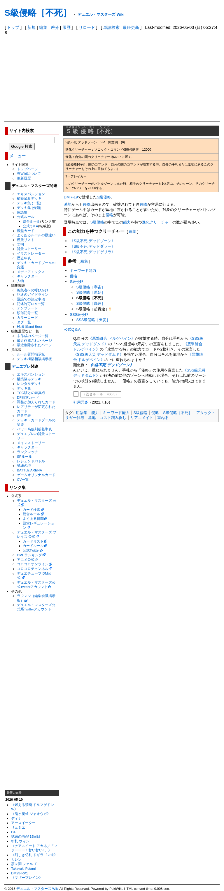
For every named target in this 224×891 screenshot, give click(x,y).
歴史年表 (24, 258)
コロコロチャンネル (32, 568)
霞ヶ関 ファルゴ (23, 864)
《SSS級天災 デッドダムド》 (98, 354)
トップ (13, 27)
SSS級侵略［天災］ (93, 320)
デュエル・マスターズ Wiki (101, 14)
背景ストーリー (29, 249)
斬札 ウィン (20, 841)
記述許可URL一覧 (31, 304)
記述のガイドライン (32, 294)
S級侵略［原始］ (90, 292)
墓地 (67, 204)
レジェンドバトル (31, 461)
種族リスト (25, 240)
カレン (16, 859)
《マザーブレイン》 (27, 877)
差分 (55, 27)
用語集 (22, 212)
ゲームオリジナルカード (36, 475)
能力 (127, 222)
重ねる (163, 417)
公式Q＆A (30, 226)
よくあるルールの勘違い (36, 235)
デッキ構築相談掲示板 (34, 359)
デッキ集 (24, 388)
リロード (87, 27)
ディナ (16, 818)
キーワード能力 (83, 270)
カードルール (33, 545)
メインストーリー (31, 443)
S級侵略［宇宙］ (90, 287)
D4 (13, 832)
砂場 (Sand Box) (29, 326)
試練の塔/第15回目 (25, 836)
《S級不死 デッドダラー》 (92, 246)
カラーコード (27, 317)
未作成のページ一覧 (32, 336)
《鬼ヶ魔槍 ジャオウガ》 (30, 814)
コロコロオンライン (32, 564)
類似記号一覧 (27, 313)
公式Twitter (31, 550)
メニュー (17, 156)
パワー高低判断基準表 (34, 429)
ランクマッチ (27, 452)
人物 (20, 281)
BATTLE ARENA (29, 470)
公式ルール (25, 217)
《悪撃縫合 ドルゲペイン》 (111, 338)
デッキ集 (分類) (29, 207)
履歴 (66, 27)
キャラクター (27, 276)
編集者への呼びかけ (32, 290)
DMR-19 (71, 197)
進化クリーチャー (157, 222)
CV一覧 (23, 479)
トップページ (27, 169)
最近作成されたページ (34, 340)
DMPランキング (29, 555)
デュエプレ (21, 366)
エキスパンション (31, 194)
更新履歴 (24, 178)
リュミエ (18, 827)
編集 (43, 27)
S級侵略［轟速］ (90, 303)
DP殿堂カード (28, 397)
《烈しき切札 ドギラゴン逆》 (34, 855)
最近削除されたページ (34, 345)
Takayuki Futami (23, 868)
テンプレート (27, 308)
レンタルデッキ (29, 383)
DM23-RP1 (19, 873)
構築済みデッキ (29, 198)
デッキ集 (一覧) (29, 203)
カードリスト (33, 541)
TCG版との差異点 (31, 393)
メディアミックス (31, 272)
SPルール (24, 456)
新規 (31, 27)
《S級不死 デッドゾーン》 (92, 241)
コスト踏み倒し (113, 417)
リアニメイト (141, 417)
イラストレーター (31, 253)
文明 (20, 244)
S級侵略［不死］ (37, 12)
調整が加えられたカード (36, 402)
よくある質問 (33, 518)
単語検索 (111, 27)
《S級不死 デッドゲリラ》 (92, 252)
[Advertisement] (112, 78)
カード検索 (31, 509)
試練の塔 (24, 465)
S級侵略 (104, 197)
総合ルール (31, 221)
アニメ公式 (25, 559)
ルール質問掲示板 (31, 354)
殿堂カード (25, 231)
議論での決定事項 (31, 299)
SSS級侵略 (79, 314)
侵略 (86, 204)
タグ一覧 (24, 322)
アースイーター (23, 823)
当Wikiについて (29, 173)
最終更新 (131, 27)
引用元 (79, 402)
